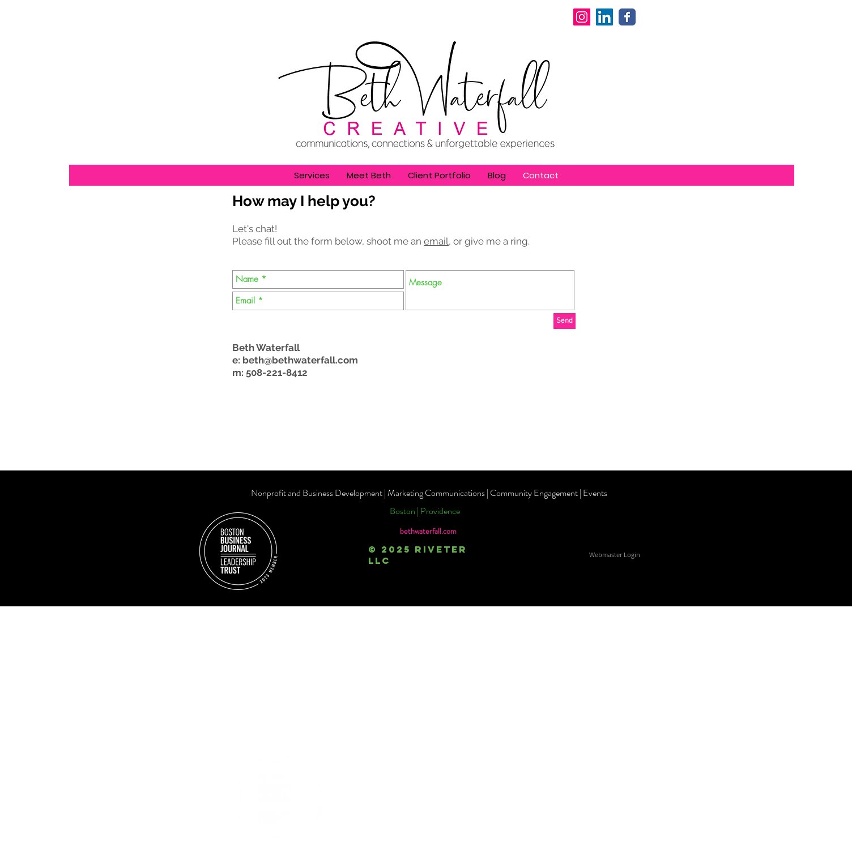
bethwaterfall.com (428, 531)
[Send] (564, 321)
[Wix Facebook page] (627, 16)
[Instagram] (581, 16)
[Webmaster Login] (614, 554)
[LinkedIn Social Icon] (604, 16)
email (436, 241)
